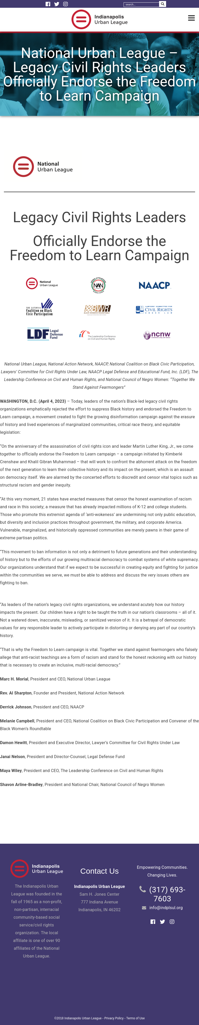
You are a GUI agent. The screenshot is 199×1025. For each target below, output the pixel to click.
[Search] (141, 4)
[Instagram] (65, 4)
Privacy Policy (114, 1018)
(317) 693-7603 (167, 894)
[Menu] (191, 18)
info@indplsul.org (166, 907)
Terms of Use (135, 1018)
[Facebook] (48, 4)
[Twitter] (57, 4)
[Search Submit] (162, 4)
